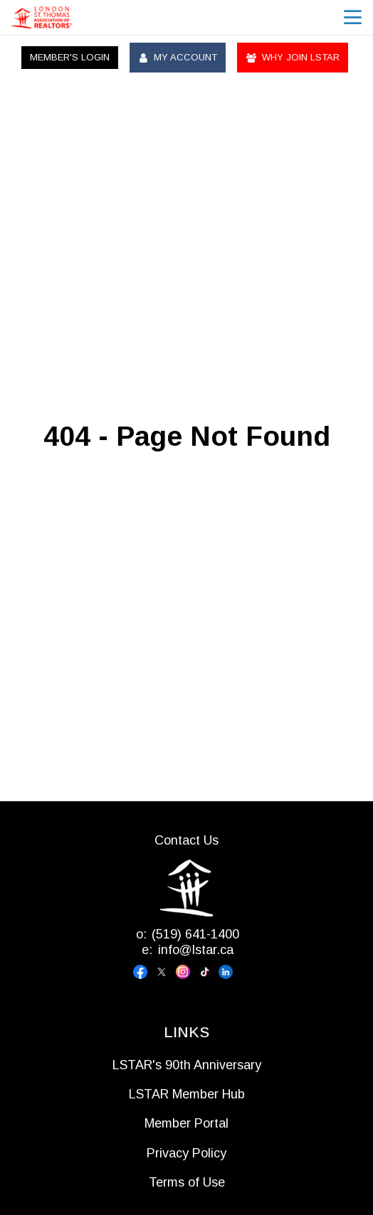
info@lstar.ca (195, 950)
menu (353, 17)
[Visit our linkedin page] (229, 972)
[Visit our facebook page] (143, 972)
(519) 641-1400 (195, 934)
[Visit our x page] (165, 972)
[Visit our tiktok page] (208, 972)
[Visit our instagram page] (186, 972)
